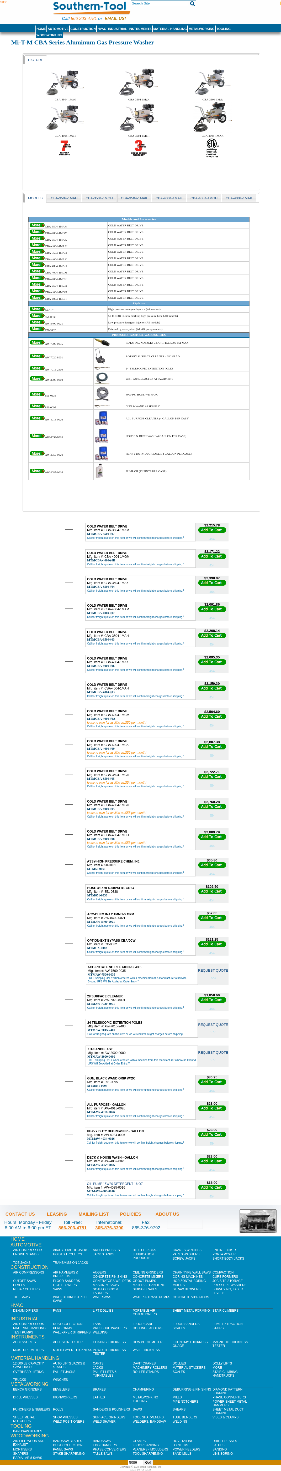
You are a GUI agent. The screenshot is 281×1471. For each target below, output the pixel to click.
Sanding (220, 1449)
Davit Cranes (144, 1363)
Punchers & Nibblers (31, 1409)
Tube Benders (185, 1417)
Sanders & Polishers (111, 1409)
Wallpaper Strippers (72, 1332)
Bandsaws (102, 1441)
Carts (98, 1363)
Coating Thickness (109, 1342)
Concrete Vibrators (191, 1297)
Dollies (179, 1363)
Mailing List (94, 1214)
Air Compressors (28, 1272)
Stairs (218, 1328)
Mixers (179, 1285)
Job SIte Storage (228, 1281)
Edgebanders (105, 1445)
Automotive (58, 29)
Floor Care (143, 1324)
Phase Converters (229, 1397)
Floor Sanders (66, 1281)
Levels (19, 1285)
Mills (177, 1397)
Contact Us (20, 1214)
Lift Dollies (103, 1310)
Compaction (223, 1272)
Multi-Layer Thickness (72, 1350)
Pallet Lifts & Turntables (105, 1373)
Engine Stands (26, 1254)
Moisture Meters (28, 1350)
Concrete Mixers (148, 1277)
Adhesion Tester (68, 1342)
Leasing (57, 1214)
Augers (99, 1272)
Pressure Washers (230, 1285)
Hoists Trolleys (67, 1254)
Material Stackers (189, 1367)
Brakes (99, 1389)
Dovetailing (183, 1441)
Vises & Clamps (225, 1417)
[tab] (35, 59)
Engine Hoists (225, 1250)
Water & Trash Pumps (151, 1297)
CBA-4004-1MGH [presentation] (204, 198)
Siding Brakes (145, 1289)
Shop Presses (65, 1417)
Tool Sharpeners (148, 1417)
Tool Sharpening (148, 1453)
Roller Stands (146, 1372)
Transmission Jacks (70, 1263)
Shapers (20, 1453)
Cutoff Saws (24, 1281)
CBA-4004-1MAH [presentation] (169, 198)
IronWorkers (65, 1397)
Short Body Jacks (228, 1258)
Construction (83, 29)
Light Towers (65, 1285)
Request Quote (213, 970)
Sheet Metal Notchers (24, 1419)
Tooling (223, 29)
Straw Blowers (186, 1289)
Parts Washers (186, 1254)
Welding (100, 1332)
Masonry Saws (106, 1285)
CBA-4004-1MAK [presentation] (239, 198)
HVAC (102, 29)
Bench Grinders (27, 1389)
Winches (60, 1380)
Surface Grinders (109, 1417)
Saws (57, 1289)
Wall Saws (102, 1297)
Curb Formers (225, 1277)
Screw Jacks (184, 1258)
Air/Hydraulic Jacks (70, 1250)
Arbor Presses (106, 1250)
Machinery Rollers (150, 1367)
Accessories (24, 1342)
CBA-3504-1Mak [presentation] (134, 198)
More (217, 1367)
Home (41, 29)
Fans (57, 1310)
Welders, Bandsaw (149, 1421)
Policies (130, 1214)
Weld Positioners (68, 1421)
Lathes (99, 1397)
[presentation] (36, 60)
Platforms (62, 1328)
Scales (179, 1328)
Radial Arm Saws (27, 1458)
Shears (179, 1409)
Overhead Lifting (28, 1372)
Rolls (58, 1409)
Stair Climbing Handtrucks (225, 1373)
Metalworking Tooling (145, 1399)
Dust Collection (67, 1324)
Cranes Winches (187, 1250)
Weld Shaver (104, 1421)
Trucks (19, 1380)
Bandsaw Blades (27, 1431)
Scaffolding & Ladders (105, 1291)
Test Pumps (23, 1332)
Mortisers (22, 1449)
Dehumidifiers (25, 1310)
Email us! (115, 18)
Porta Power (224, 1254)
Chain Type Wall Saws (192, 1272)
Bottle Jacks (144, 1250)
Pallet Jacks (64, 1372)
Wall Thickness (146, 1350)
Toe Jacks (21, 1263)
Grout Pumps (144, 1281)
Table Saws (103, 1453)
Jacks (98, 1367)
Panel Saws (63, 1449)
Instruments (140, 29)
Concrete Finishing (110, 1277)
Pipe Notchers (185, 1401)
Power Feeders (186, 1449)
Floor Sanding (146, 1445)
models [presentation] (35, 198)
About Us (167, 1214)
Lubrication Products (143, 1256)
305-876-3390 (109, 1227)
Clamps (139, 1441)
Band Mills (182, 1453)
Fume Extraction (228, 1324)
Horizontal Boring (189, 1281)
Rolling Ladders (147, 1328)
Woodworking (49, 35)
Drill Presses (25, 1397)
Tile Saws (21, 1297)
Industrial (117, 29)
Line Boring (223, 1453)
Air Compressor (27, 1250)
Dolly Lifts (222, 1363)
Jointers (180, 1445)
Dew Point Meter (147, 1342)
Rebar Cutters (26, 1289)
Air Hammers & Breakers (65, 1274)
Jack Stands (103, 1254)
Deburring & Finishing (192, 1389)
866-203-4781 (84, 18)
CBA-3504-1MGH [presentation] (99, 198)
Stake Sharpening (69, 1453)
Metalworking (202, 29)
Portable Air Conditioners (145, 1312)
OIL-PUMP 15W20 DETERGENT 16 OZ (115, 1184)
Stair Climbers (225, 1310)
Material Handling (170, 29)
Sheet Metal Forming (191, 1310)
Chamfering (143, 1389)
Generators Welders (112, 1281)
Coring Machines (188, 1277)
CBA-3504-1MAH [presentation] (64, 198)
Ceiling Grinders (148, 1272)
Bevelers (61, 1389)
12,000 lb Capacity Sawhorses (28, 1365)
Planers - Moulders (150, 1449)
